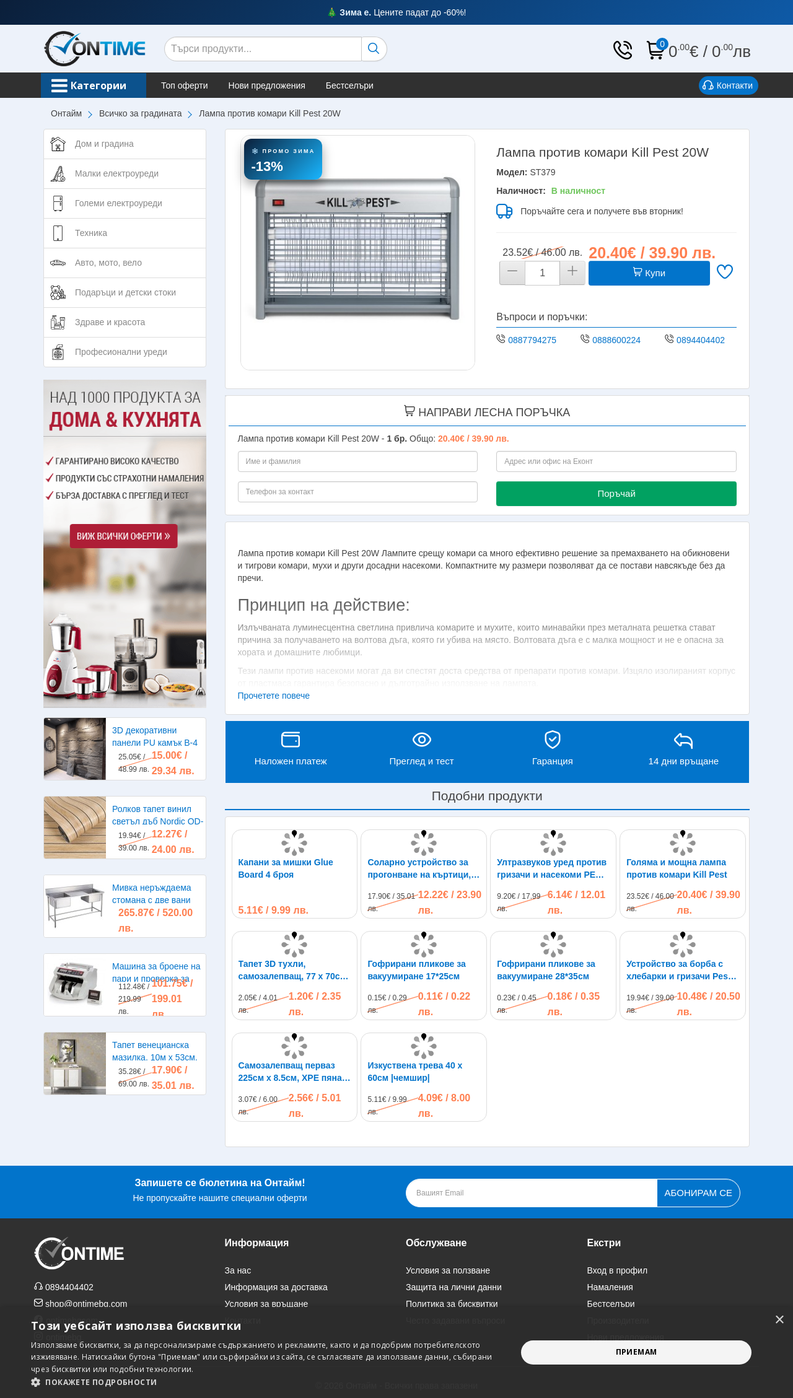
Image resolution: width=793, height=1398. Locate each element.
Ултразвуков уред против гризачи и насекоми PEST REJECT (552, 869)
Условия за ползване (448, 1270)
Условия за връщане (267, 1304)
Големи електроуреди (118, 203)
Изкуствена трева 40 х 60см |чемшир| (414, 1071)
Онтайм (66, 113)
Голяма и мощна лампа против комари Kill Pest (676, 868)
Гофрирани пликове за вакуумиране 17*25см (416, 970)
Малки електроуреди (117, 173)
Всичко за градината (140, 113)
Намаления (610, 1287)
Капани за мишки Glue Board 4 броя (286, 868)
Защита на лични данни (454, 1287)
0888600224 (616, 340)
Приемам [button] (636, 1352)
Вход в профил (617, 1270)
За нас (238, 1270)
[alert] (396, 1352)
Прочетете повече (274, 696)
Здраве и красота (110, 322)
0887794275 (532, 340)
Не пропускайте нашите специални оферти (220, 1189)
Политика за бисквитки (452, 1304)
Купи (649, 273)
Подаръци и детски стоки (125, 292)
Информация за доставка (276, 1287)
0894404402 (701, 340)
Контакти (728, 86)
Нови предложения (279, 85)
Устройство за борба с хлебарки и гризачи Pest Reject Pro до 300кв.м (678, 970)
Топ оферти (197, 85)
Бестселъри (362, 85)
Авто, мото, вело (108, 263)
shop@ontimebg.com (86, 1304)
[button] (266, 1382)
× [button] (779, 1320)
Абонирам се (698, 1192)
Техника (91, 233)
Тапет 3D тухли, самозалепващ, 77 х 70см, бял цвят (294, 970)
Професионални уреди (121, 352)
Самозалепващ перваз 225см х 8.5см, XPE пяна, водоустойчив (291, 1072)
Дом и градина (104, 144)
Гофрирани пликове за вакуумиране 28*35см (546, 970)
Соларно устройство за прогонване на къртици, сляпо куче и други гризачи (419, 869)
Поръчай (616, 493)
